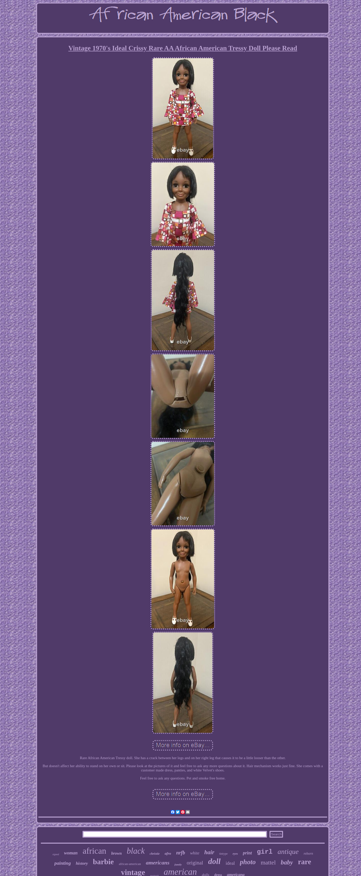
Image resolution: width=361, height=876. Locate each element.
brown (116, 853)
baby (287, 862)
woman (70, 852)
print (247, 852)
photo (248, 862)
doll (214, 861)
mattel (268, 862)
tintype (223, 853)
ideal (230, 863)
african (94, 850)
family (178, 864)
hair (209, 852)
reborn (308, 853)
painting (62, 863)
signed (55, 854)
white (194, 853)
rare (304, 862)
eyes (235, 853)
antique (288, 851)
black (136, 850)
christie (155, 853)
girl (265, 852)
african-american (130, 864)
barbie (103, 861)
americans (157, 862)
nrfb (180, 852)
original (195, 863)
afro (168, 853)
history (82, 863)
